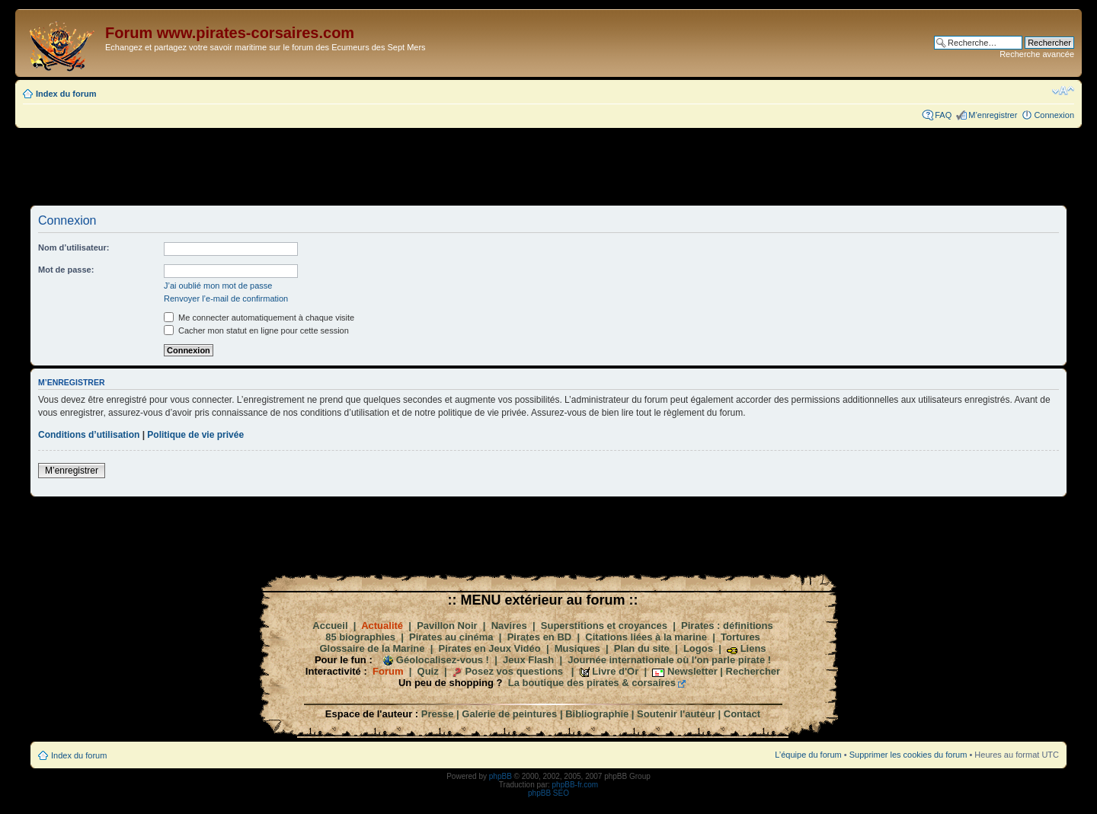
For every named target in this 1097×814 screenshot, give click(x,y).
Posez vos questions (514, 671)
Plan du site (642, 648)
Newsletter (692, 671)
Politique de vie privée (195, 434)
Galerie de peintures (509, 714)
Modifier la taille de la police (1063, 90)
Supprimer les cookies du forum (908, 754)
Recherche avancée (1036, 54)
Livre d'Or (615, 671)
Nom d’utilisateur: (74, 247)
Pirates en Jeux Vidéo (490, 648)
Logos (698, 648)
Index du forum (66, 93)
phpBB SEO (548, 793)
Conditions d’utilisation (88, 434)
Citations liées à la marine (646, 637)
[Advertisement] (548, 166)
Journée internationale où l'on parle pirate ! (669, 660)
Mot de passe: (66, 269)
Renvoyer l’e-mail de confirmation (226, 298)
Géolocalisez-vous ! (442, 660)
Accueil (329, 625)
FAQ (943, 115)
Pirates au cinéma (451, 637)
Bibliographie (596, 714)
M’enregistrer (992, 115)
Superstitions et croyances (604, 625)
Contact (742, 714)
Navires (509, 625)
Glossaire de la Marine (371, 648)
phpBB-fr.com (575, 784)
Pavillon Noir (447, 625)
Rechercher (753, 671)
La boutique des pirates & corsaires (592, 682)
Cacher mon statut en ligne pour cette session (256, 330)
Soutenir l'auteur (676, 714)
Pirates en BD (539, 637)
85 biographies (360, 637)
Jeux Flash (528, 660)
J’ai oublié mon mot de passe (218, 285)
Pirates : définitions (727, 625)
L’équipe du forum (808, 754)
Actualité (382, 625)
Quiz (428, 671)
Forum (388, 671)
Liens (753, 648)
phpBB (500, 776)
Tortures (740, 637)
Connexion (1054, 115)
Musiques (577, 648)
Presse (437, 714)
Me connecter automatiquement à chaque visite (259, 317)
